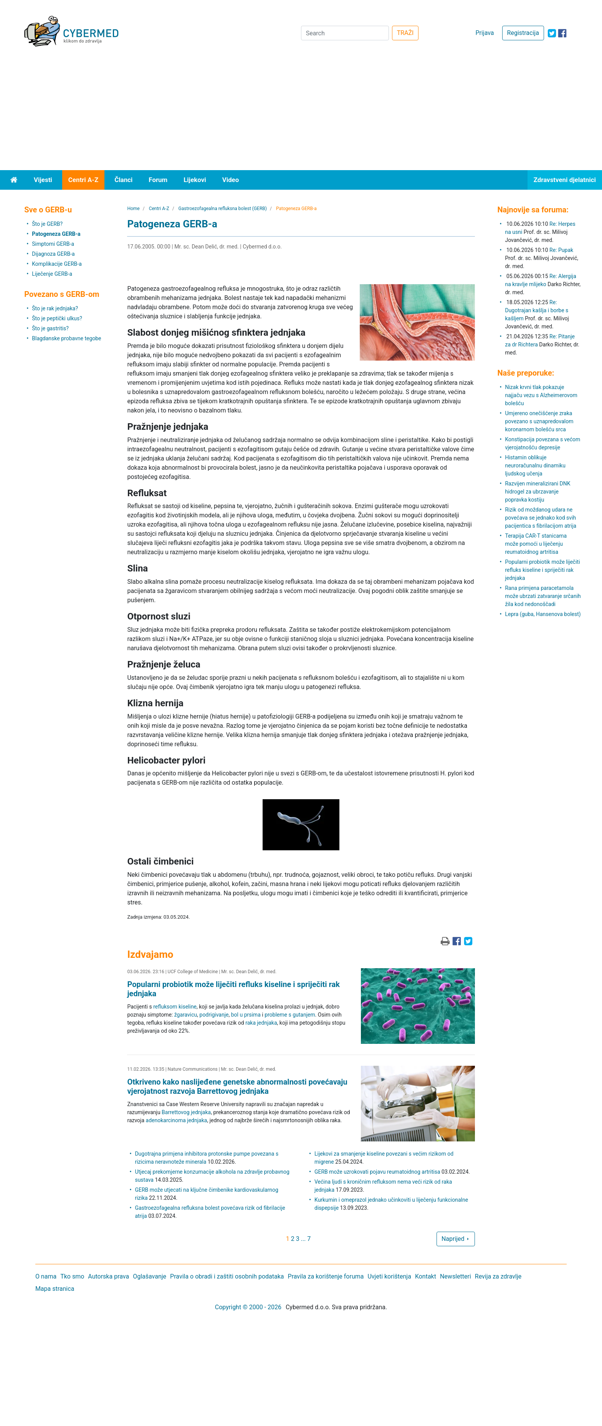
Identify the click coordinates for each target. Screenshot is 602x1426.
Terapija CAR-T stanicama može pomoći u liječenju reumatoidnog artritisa (536, 544)
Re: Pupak (561, 250)
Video (230, 180)
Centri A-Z (83, 180)
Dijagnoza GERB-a (53, 254)
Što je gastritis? (50, 328)
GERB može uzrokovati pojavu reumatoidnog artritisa (377, 1172)
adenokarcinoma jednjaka (176, 1120)
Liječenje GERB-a (52, 274)
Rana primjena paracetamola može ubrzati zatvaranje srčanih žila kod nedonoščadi (542, 596)
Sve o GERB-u (48, 209)
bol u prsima (246, 1015)
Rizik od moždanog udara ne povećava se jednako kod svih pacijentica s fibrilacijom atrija (540, 518)
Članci (123, 180)
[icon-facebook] (562, 33)
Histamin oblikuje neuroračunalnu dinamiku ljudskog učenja (535, 465)
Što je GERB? (47, 224)
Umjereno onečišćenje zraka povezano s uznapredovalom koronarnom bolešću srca (539, 421)
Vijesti (43, 180)
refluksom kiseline (175, 1007)
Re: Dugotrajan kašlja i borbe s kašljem (536, 310)
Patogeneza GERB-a (56, 234)
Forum (158, 180)
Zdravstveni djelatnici (565, 180)
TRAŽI (405, 32)
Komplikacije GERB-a (57, 264)
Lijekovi (195, 180)
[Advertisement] (301, 112)
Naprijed (456, 1238)
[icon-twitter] (552, 33)
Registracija (523, 32)
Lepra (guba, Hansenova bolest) (542, 614)
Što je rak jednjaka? (55, 308)
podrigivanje (214, 1015)
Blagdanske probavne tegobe (66, 338)
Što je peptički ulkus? (57, 318)
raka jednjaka (261, 1023)
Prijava (484, 32)
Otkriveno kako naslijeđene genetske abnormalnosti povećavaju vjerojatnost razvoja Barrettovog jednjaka (237, 1086)
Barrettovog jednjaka (186, 1112)
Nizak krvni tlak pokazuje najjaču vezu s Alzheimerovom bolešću (541, 395)
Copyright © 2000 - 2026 (248, 1307)
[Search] (345, 33)
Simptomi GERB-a (53, 244)
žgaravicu (185, 1015)
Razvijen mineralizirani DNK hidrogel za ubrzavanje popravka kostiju (537, 491)
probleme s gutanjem (290, 1015)
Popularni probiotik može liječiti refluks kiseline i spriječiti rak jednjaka (542, 570)
